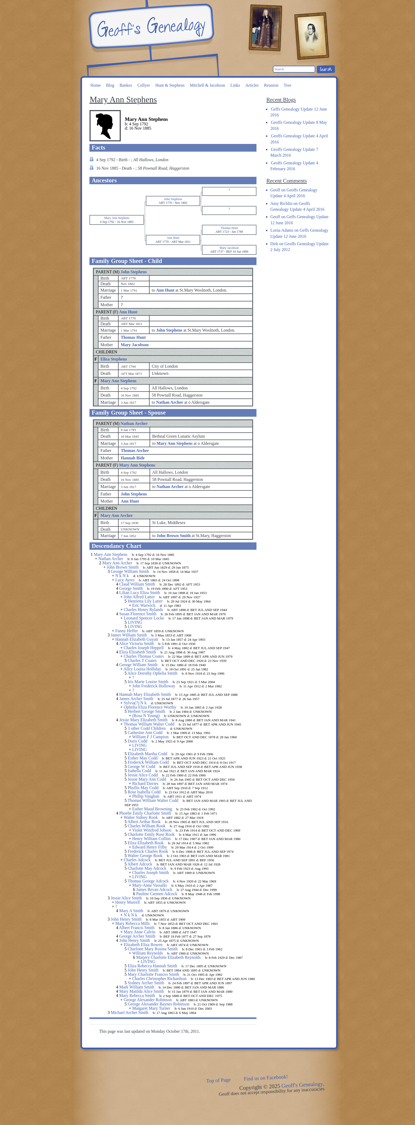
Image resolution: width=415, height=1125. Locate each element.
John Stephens (133, 272)
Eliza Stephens (114, 359)
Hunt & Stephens (169, 85)
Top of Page (218, 1080)
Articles (252, 85)
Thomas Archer (135, 450)
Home (96, 85)
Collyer (143, 85)
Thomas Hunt (133, 337)
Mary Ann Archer (116, 515)
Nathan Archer (133, 423)
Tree (287, 85)
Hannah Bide (133, 458)
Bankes (126, 85)
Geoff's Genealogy (150, 26)
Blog (110, 85)
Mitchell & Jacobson (207, 85)
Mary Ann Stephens (119, 381)
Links (235, 85)
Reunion (271, 85)
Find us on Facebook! (266, 1078)
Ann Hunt (128, 312)
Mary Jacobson (134, 344)
